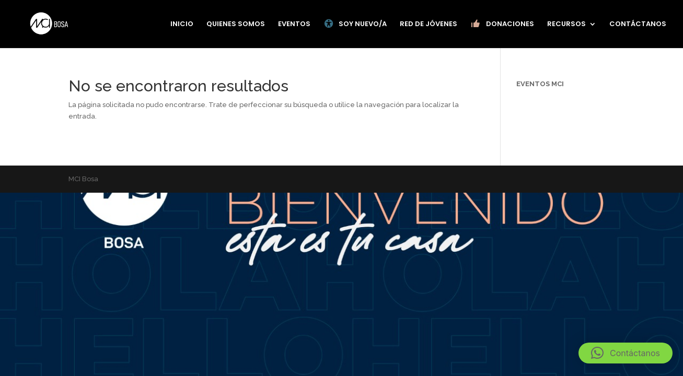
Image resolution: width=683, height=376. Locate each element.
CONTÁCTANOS (637, 24)
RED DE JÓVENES (428, 24)
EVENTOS (294, 24)
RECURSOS (566, 24)
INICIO (181, 24)
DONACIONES (502, 24)
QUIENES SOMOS (235, 24)
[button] (625, 353)
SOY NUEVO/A (355, 24)
